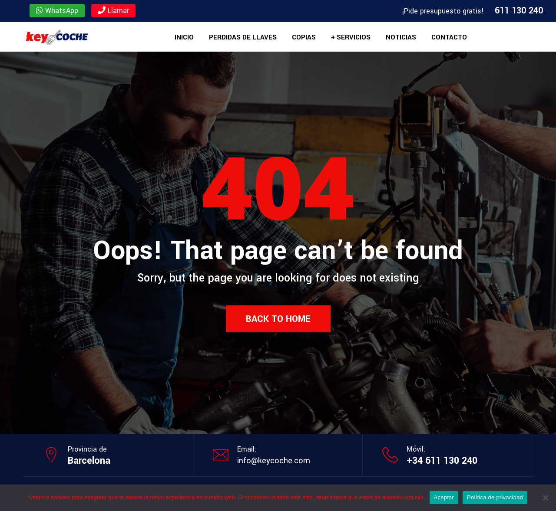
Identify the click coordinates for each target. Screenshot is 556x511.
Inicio (184, 37)
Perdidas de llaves (243, 37)
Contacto (449, 37)
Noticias (401, 37)
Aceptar (444, 497)
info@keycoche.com (273, 460)
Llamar (113, 11)
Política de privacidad (495, 497)
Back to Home (278, 318)
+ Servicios (351, 37)
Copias (304, 37)
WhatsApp (57, 11)
